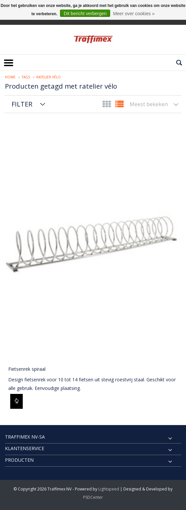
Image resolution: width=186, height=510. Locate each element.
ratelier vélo (48, 77)
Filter (22, 104)
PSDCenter (93, 497)
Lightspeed (108, 489)
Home (10, 77)
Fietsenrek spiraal (27, 369)
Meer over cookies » (134, 13)
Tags (26, 77)
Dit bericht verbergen (85, 13)
